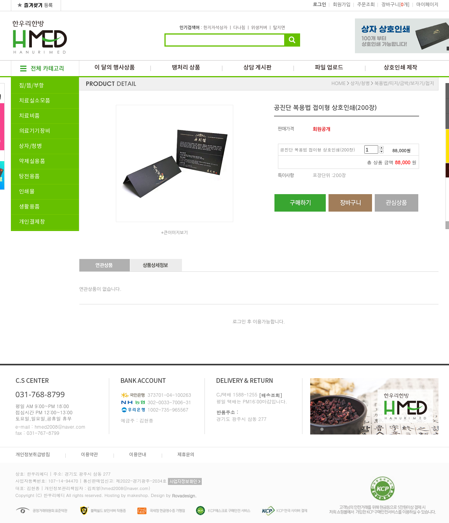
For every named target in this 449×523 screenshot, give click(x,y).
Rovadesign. (184, 496)
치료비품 (29, 116)
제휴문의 (185, 454)
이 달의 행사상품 (114, 67)
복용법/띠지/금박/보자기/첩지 (404, 83)
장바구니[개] (395, 4)
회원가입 (341, 4)
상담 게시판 (257, 67)
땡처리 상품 (186, 67)
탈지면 (279, 28)
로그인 (319, 4)
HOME (338, 83)
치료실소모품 (35, 101)
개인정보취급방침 (33, 454)
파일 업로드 (329, 67)
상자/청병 (30, 146)
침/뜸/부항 (31, 86)
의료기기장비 (35, 131)
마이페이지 (427, 4)
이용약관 (89, 454)
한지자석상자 (215, 28)
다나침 (239, 28)
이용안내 (137, 454)
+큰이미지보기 (174, 233)
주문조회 (366, 4)
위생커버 (259, 28)
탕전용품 (29, 177)
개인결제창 (32, 222)
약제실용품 (32, 161)
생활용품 (29, 207)
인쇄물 (27, 192)
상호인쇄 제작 (401, 67)
